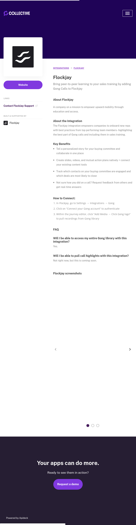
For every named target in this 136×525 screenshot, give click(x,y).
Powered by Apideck (17, 518)
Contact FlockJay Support (21, 105)
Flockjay (11, 123)
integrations (61, 68)
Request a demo (68, 484)
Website (23, 84)
